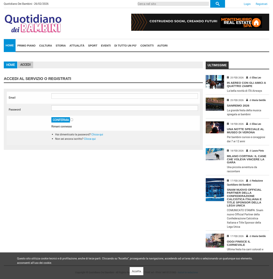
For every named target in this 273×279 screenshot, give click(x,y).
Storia (61, 45)
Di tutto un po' (125, 45)
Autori (162, 45)
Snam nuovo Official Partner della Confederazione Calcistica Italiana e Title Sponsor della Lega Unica (244, 197)
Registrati (262, 4)
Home (10, 45)
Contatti (147, 45)
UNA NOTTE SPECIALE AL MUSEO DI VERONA (245, 130)
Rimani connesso (61, 126)
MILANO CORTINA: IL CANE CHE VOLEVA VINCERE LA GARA (246, 159)
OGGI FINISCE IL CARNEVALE (238, 243)
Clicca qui (97, 134)
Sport (92, 45)
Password (15, 109)
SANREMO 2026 (238, 105)
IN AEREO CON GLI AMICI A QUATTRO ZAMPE (246, 84)
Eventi (106, 45)
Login (247, 4)
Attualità (76, 45)
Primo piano (26, 45)
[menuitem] (10, 45)
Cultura (45, 45)
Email (12, 97)
